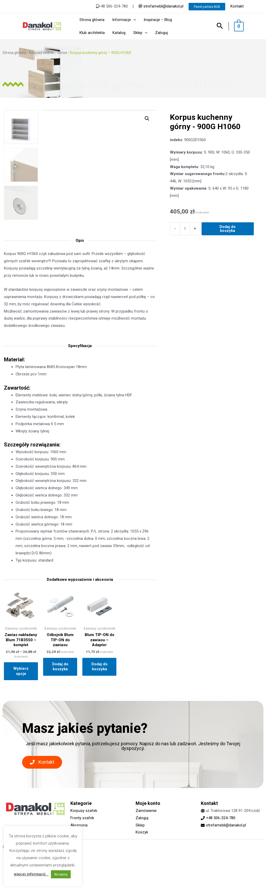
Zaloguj (142, 818)
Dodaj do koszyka (228, 283)
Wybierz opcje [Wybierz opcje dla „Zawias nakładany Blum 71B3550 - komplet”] (21, 671)
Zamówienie (146, 810)
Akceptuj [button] (61, 874)
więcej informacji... (31, 874)
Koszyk (142, 832)
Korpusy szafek (41, 53)
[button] (42, 762)
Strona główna (14, 53)
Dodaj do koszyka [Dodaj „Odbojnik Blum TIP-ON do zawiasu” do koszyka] (60, 667)
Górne (62, 53)
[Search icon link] (222, 26)
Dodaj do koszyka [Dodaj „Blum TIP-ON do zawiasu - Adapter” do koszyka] (99, 667)
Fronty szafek (82, 818)
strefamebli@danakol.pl (163, 6)
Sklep (140, 825)
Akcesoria (79, 825)
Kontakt (237, 6)
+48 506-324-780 (220, 818)
